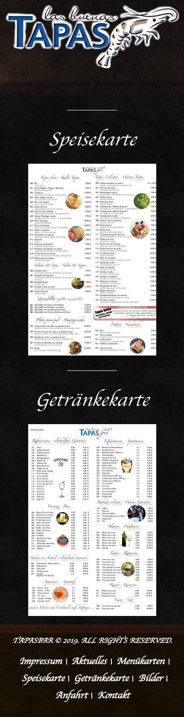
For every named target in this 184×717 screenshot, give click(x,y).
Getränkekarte (101, 678)
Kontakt (113, 695)
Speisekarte (42, 678)
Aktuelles (88, 661)
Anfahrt (71, 695)
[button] (92, 84)
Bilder (150, 678)
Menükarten (140, 661)
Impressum (40, 661)
